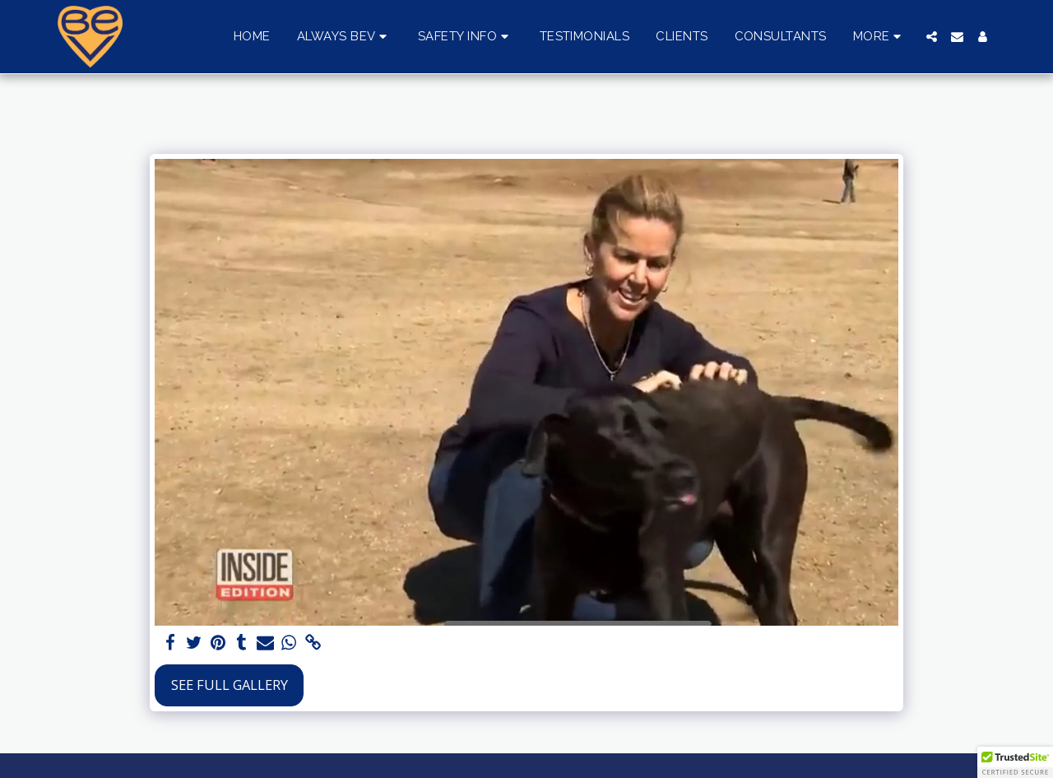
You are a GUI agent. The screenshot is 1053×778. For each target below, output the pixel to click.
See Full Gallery (229, 684)
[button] (344, 37)
